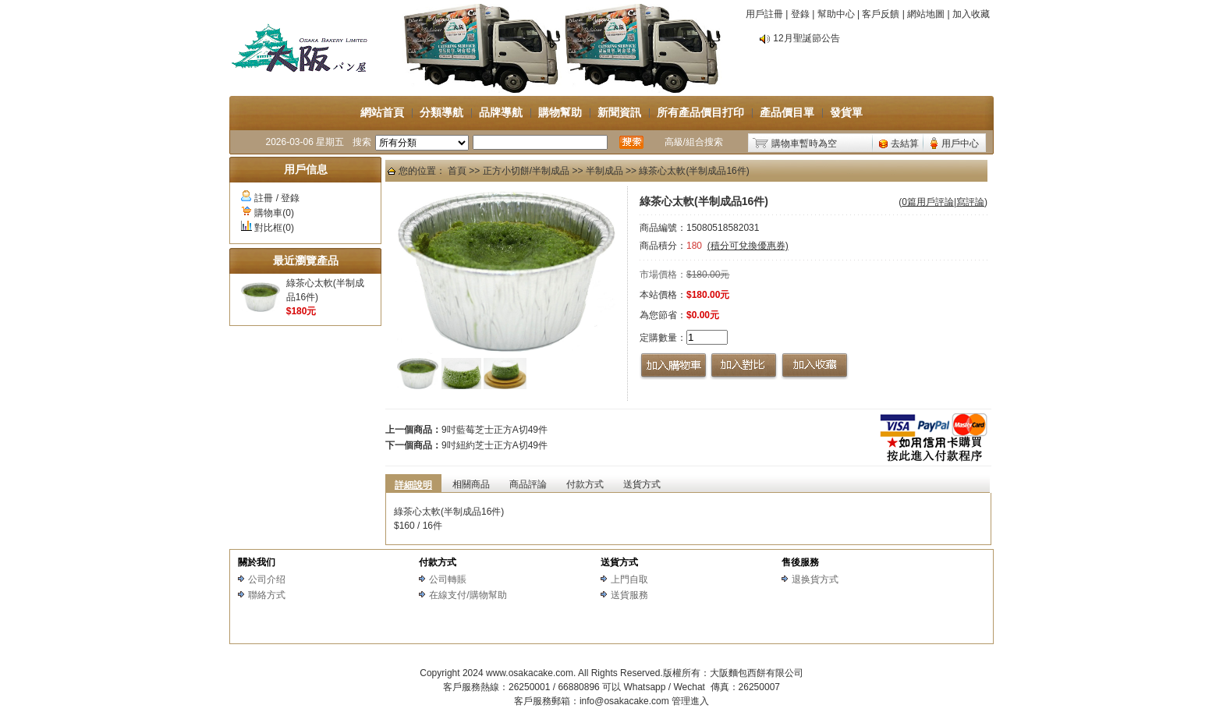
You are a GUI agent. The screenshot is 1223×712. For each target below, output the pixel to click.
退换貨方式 (815, 579)
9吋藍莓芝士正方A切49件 (494, 429)
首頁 (457, 170)
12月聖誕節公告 (806, 38)
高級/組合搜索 (694, 141)
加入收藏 (971, 14)
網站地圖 (926, 14)
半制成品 (604, 170)
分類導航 (441, 112)
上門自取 (629, 579)
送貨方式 (619, 562)
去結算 (905, 143)
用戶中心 (960, 143)
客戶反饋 (880, 14)
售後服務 (800, 562)
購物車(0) (274, 212)
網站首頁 (382, 112)
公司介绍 (266, 579)
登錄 (800, 14)
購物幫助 (560, 112)
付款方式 (437, 562)
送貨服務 (629, 595)
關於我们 (256, 562)
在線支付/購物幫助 (467, 595)
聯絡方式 (266, 595)
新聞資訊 (619, 112)
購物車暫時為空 (804, 143)
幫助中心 (836, 14)
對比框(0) (274, 227)
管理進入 (690, 701)
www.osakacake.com (529, 673)
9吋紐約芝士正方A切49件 (494, 445)
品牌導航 (501, 112)
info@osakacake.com (624, 701)
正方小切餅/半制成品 (526, 170)
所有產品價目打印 (700, 112)
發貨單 (846, 112)
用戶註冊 (764, 14)
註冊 (263, 198)
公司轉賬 (447, 579)
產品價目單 (787, 112)
